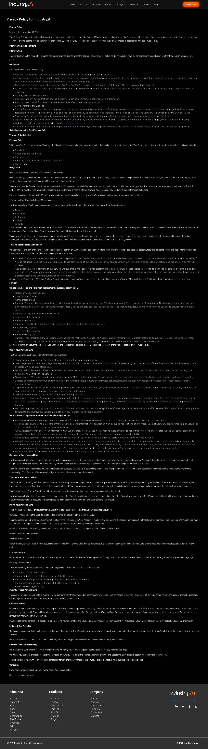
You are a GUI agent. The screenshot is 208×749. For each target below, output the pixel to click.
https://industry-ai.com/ (73, 123)
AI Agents (121, 4)
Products (84, 4)
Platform (109, 4)
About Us (134, 4)
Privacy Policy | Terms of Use (182, 700)
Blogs (156, 4)
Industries (96, 4)
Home (72, 4)
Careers (146, 4)
